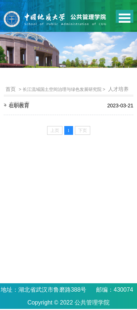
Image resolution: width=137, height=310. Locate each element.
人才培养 (118, 89)
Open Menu (124, 16)
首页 (10, 89)
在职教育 (19, 104)
